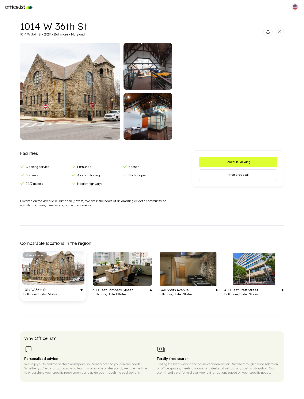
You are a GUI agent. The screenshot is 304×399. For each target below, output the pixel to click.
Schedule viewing (238, 162)
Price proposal (238, 175)
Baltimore (61, 34)
